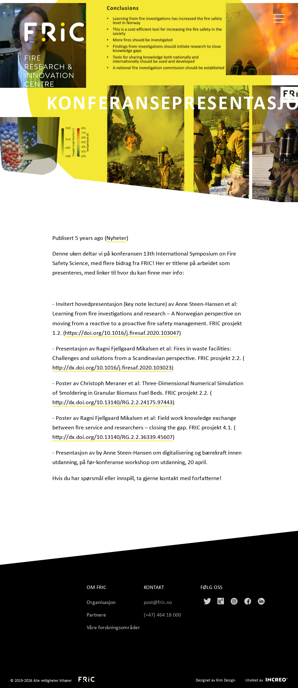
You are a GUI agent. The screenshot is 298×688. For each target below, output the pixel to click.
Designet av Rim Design (215, 680)
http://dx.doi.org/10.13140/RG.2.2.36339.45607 (112, 436)
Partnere (96, 614)
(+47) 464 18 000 (163, 614)
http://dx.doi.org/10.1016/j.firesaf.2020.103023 (112, 367)
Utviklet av (254, 680)
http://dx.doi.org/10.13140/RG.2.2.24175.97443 (112, 402)
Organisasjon (101, 602)
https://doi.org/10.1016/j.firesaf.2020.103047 (122, 332)
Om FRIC (96, 587)
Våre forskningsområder (113, 627)
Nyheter (116, 237)
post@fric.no (158, 602)
